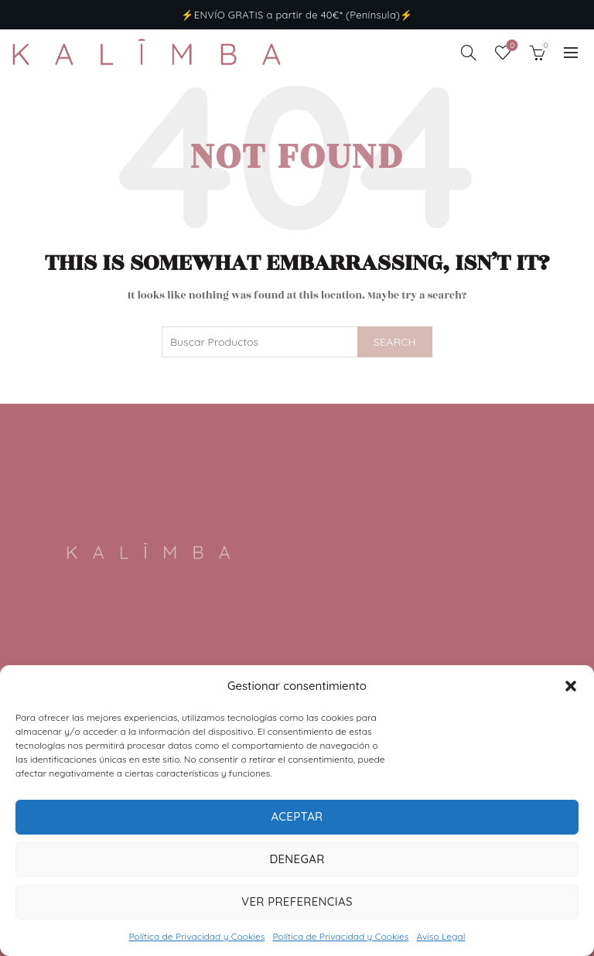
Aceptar (297, 816)
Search (395, 342)
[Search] (468, 52)
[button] (571, 686)
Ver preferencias (297, 901)
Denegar (296, 859)
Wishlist (511, 46)
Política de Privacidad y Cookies (196, 936)
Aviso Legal (440, 936)
